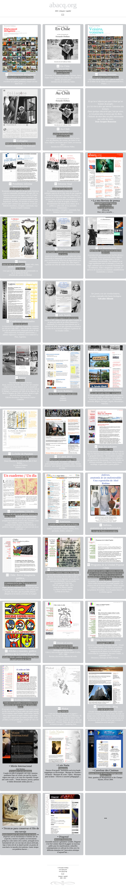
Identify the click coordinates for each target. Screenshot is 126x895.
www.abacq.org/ (63, 871)
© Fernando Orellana (63, 867)
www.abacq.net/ (63, 869)
